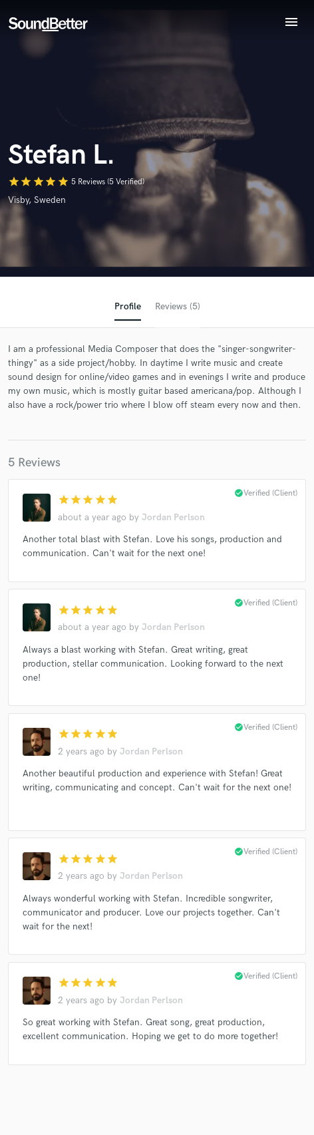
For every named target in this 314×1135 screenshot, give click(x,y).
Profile (127, 306)
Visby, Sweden (37, 200)
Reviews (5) (177, 306)
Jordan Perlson (173, 517)
